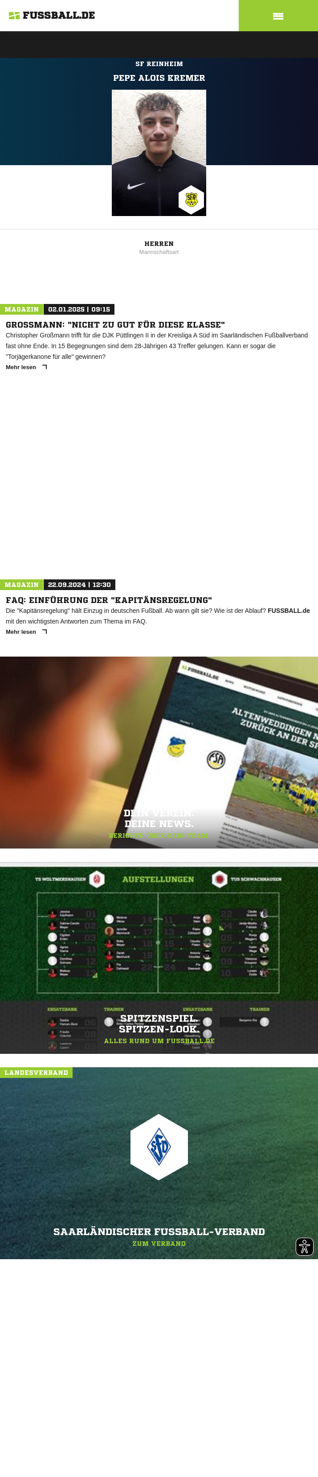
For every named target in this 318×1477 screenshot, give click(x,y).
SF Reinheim (159, 64)
